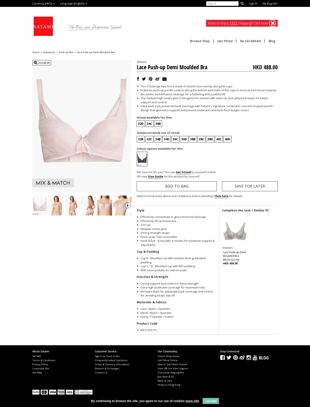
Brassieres (49, 52)
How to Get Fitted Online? (172, 364)
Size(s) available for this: (154, 117)
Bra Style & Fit (166, 376)
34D (166, 139)
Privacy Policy (40, 364)
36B (158, 124)
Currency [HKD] (43, 3)
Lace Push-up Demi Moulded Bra (96, 52)
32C (149, 139)
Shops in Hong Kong (169, 384)
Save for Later (250, 186)
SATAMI (36, 356)
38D (210, 139)
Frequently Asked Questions (111, 360)
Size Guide (155, 176)
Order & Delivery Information (112, 364)
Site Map (37, 372)
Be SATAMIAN (250, 41)
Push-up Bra (66, 52)
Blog (271, 41)
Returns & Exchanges (107, 368)
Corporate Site (40, 368)
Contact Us (101, 372)
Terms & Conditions (43, 360)
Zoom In (42, 63)
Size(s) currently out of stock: (158, 133)
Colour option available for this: (160, 149)
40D (227, 139)
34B (158, 139)
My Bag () (270, 3)
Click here (221, 196)
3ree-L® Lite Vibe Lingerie (173, 368)
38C (201, 139)
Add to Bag (177, 186)
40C (219, 139)
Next (127, 211)
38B (192, 139)
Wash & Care (165, 380)
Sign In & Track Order (107, 356)
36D (184, 139)
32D (141, 124)
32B (140, 139)
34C (149, 124)
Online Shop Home (169, 356)
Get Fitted (224, 41)
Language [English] (73, 3)
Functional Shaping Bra (171, 372)
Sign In (253, 3)
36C (175, 139)
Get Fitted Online (168, 360)
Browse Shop (200, 41)
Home (35, 52)
